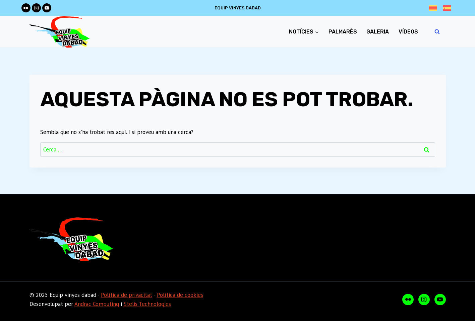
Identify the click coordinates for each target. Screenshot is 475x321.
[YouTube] (46, 7)
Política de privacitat (126, 295)
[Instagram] (36, 7)
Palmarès (343, 31)
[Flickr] (26, 7)
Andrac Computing (96, 304)
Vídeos (408, 31)
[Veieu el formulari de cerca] (437, 31)
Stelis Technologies (147, 304)
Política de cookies (180, 295)
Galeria (377, 31)
